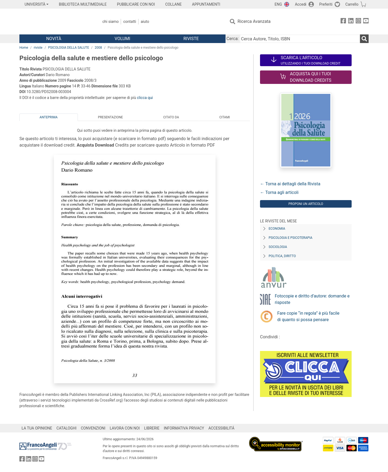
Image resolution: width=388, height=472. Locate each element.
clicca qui (145, 97)
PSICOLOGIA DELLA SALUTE (68, 47)
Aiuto (145, 21)
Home (23, 47)
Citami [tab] (224, 117)
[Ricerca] (364, 38)
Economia (277, 228)
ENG (278, 4)
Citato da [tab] (171, 117)
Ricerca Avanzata (254, 21)
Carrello (351, 4)
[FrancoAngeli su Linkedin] (351, 21)
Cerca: (233, 38)
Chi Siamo (110, 21)
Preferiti (325, 4)
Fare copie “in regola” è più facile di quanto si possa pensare (308, 316)
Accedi (300, 4)
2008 (98, 47)
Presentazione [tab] (110, 117)
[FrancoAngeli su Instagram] (358, 21)
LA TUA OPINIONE (37, 428)
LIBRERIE (152, 428)
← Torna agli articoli (279, 192)
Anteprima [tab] (49, 117)
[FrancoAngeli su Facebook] (343, 21)
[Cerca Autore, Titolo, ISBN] (300, 38)
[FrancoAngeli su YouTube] (366, 21)
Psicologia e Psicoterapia (290, 238)
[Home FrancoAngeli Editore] (55, 21)
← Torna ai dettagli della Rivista (290, 183)
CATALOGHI (67, 428)
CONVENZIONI (93, 428)
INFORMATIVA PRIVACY (184, 428)
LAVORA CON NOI (125, 428)
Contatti (129, 21)
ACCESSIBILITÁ (221, 428)
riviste (38, 47)
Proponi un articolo (305, 204)
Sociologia (278, 247)
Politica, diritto (282, 256)
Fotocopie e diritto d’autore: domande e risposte (312, 299)
